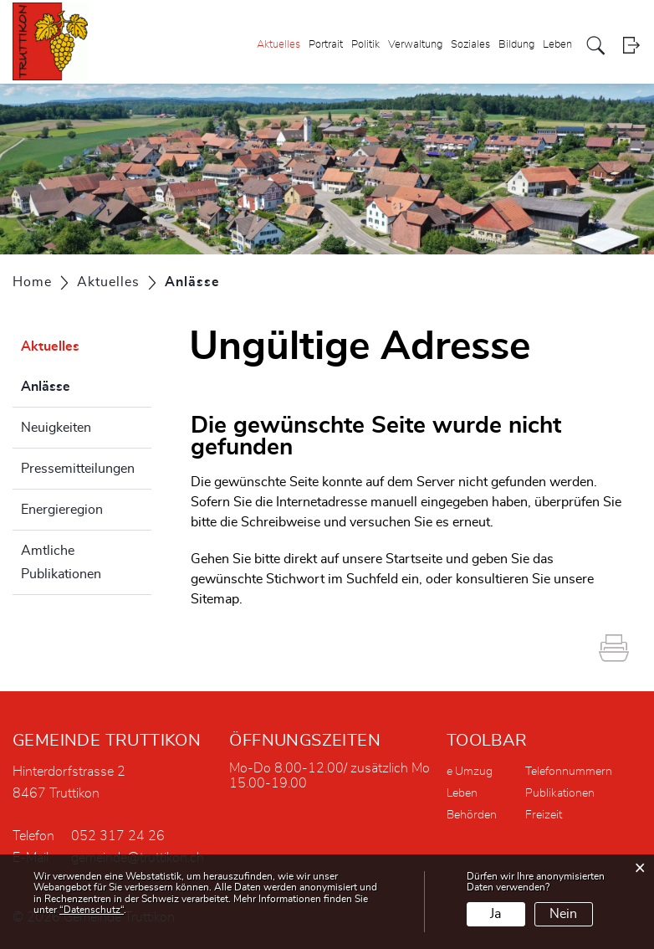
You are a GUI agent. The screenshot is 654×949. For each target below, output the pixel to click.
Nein (563, 914)
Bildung (516, 44)
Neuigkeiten (56, 427)
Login (631, 45)
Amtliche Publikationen (61, 562)
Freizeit (543, 815)
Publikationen (560, 793)
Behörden (472, 815)
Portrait (326, 44)
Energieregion (62, 509)
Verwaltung (415, 44)
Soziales (470, 44)
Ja (495, 914)
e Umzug (470, 771)
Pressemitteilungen (78, 468)
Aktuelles (278, 44)
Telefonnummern (568, 771)
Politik (365, 44)
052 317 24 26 (118, 836)
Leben (557, 44)
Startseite (414, 559)
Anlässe (86, 384)
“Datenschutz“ (91, 910)
